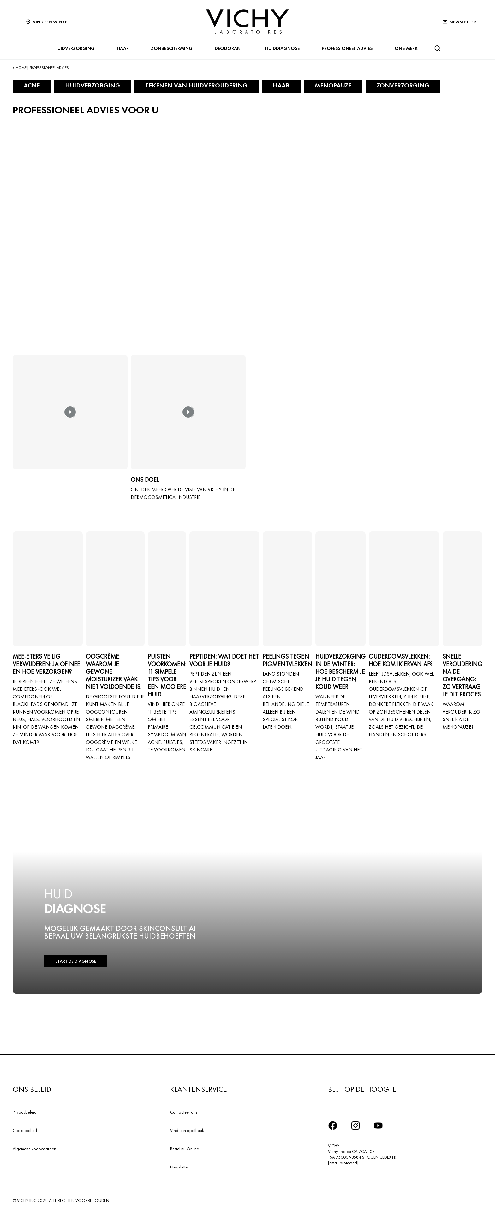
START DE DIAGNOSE (75, 961)
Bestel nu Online (184, 1148)
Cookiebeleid (25, 1130)
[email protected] (343, 1163)
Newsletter (179, 1167)
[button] (70, 416)
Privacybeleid (25, 1112)
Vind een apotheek (187, 1130)
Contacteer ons (183, 1112)
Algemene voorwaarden (34, 1148)
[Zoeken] (437, 48)
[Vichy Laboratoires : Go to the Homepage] (247, 21)
